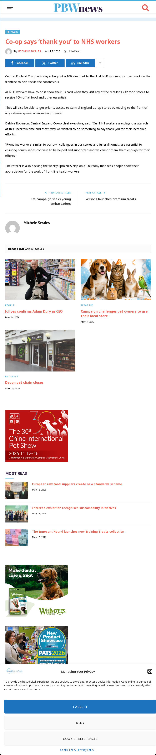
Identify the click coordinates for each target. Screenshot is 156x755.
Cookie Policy (68, 750)
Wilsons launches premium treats (111, 199)
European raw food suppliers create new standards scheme (77, 484)
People (9, 305)
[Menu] (10, 7)
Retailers (12, 32)
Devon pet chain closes (24, 382)
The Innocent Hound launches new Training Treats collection (78, 531)
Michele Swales (29, 51)
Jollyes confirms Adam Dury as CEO (34, 311)
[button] (150, 671)
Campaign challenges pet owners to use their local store (114, 313)
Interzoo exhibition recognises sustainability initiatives (74, 508)
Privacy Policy (86, 750)
